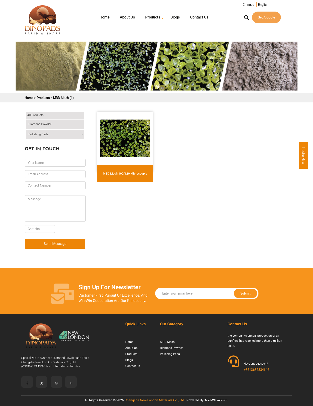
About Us (127, 17)
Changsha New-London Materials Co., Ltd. (155, 400)
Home (105, 17)
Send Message (55, 244)
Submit (227, 293)
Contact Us (199, 17)
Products (152, 17)
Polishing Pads (38, 134)
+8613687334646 (256, 370)
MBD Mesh (167, 342)
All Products (35, 115)
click (80, 123)
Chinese (248, 4)
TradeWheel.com (216, 400)
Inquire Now (303, 155)
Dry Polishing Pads (49, 141)
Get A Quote (266, 17)
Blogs (175, 17)
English (263, 4)
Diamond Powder (39, 124)
